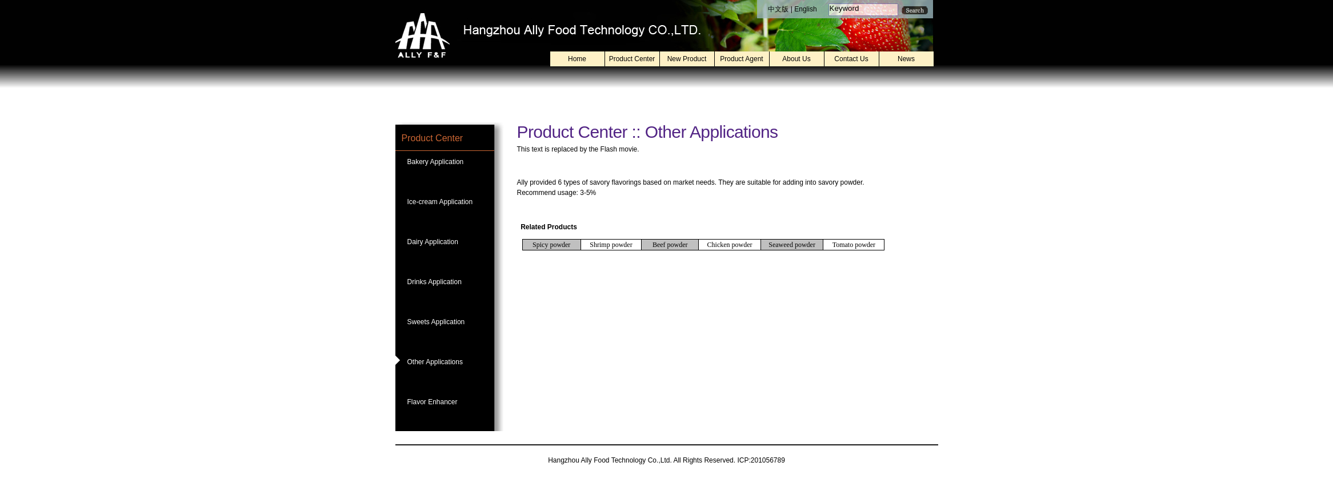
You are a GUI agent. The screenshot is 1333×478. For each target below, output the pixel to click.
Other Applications (435, 362)
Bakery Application (435, 162)
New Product (687, 59)
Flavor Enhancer (432, 402)
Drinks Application (434, 282)
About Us (796, 59)
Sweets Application (436, 322)
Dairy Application (432, 242)
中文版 (778, 9)
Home (577, 59)
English (805, 9)
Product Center (632, 59)
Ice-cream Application (440, 202)
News (906, 59)
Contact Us (851, 59)
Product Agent (741, 59)
